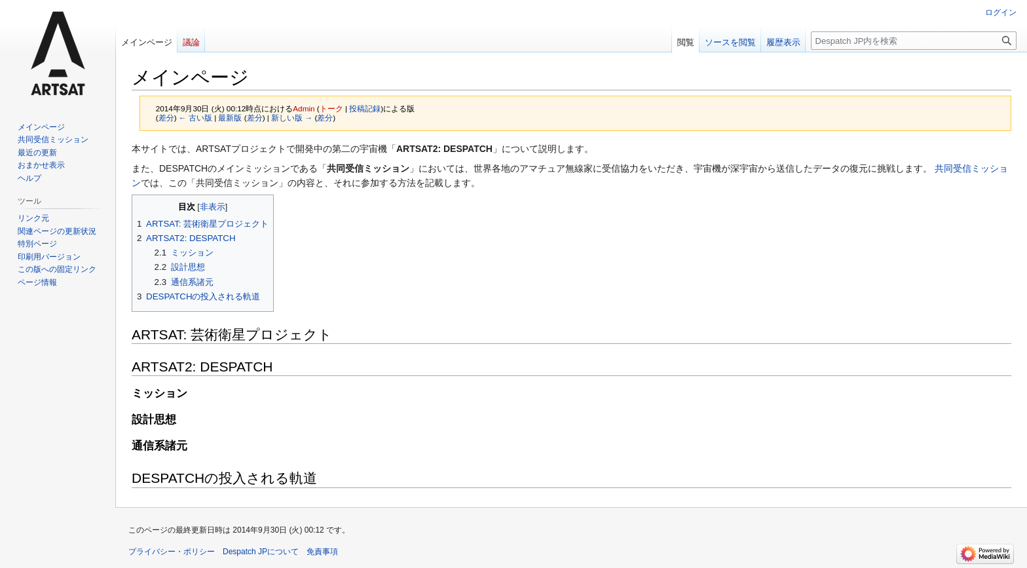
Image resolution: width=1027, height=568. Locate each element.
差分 (166, 117)
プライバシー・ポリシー (171, 551)
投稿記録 (365, 108)
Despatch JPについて (261, 551)
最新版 (230, 117)
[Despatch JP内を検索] (914, 40)
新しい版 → (291, 117)
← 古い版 (195, 117)
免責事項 (322, 551)
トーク (331, 108)
